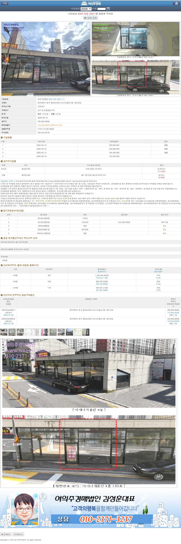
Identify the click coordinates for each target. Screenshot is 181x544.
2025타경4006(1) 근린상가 (8, 311)
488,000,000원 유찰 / (173, 312)
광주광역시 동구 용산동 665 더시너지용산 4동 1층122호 (91, 318)
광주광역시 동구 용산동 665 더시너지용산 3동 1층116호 (91, 310)
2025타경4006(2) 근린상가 (8, 319)
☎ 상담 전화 (90, 17)
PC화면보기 (18, 534)
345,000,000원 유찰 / (173, 321)
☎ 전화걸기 (5, 534)
